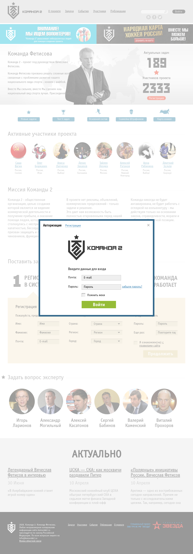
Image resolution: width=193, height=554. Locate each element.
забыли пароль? (132, 286)
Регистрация (73, 225)
